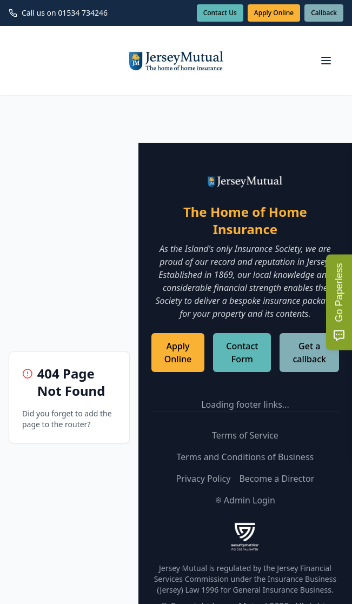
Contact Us (220, 12)
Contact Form (242, 352)
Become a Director (276, 478)
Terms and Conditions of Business (245, 457)
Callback (324, 12)
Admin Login (245, 500)
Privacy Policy (203, 478)
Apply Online (274, 12)
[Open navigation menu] (326, 61)
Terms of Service (245, 435)
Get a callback (309, 352)
